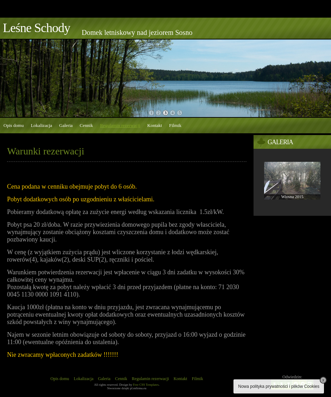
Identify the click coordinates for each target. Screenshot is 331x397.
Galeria (66, 125)
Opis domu (14, 125)
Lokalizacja (41, 125)
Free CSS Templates (146, 384)
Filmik (175, 125)
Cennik (86, 125)
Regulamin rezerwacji (120, 125)
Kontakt (154, 125)
